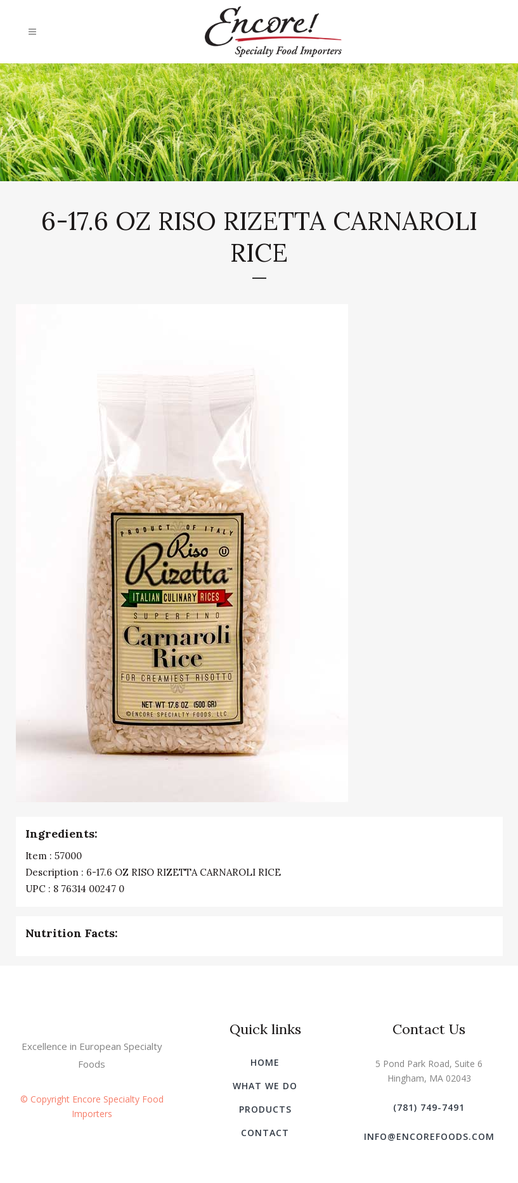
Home (265, 1062)
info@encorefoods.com (429, 1136)
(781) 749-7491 (429, 1107)
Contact (265, 1133)
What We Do (265, 1086)
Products (265, 1109)
